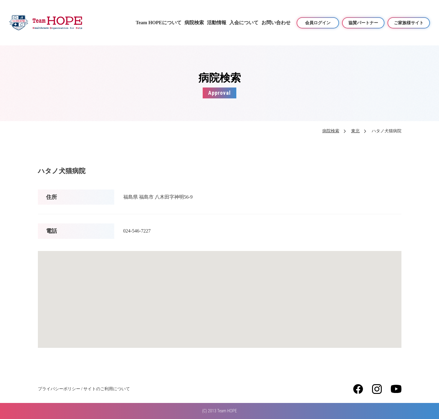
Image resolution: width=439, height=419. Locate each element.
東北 (355, 131)
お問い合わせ (276, 22)
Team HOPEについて (158, 22)
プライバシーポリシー (59, 389)
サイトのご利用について (106, 389)
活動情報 (216, 22)
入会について (243, 22)
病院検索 (194, 22)
